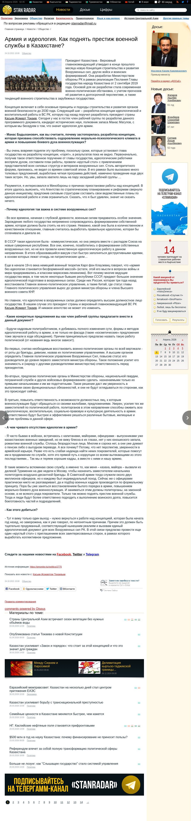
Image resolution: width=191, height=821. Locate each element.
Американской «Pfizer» (169, 303)
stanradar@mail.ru (83, 23)
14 (81, 802)
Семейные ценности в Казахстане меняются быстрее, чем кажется (56, 714)
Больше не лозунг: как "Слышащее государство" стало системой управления (63, 763)
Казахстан (37, 2)
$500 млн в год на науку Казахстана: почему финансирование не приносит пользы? (68, 737)
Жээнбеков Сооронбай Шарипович (173, 120)
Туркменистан (95, 2)
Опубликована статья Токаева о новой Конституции (45, 634)
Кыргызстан (55, 2)
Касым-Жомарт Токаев (21, 118)
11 (62, 802)
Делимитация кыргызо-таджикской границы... (116, 666)
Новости (31, 29)
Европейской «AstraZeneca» (164, 290)
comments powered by (25, 608)
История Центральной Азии (141, 18)
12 (68, 802)
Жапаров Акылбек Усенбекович (174, 98)
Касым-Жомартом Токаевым (49, 574)
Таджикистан (75, 2)
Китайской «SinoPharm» (169, 299)
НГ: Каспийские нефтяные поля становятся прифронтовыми (51, 725)
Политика (7, 18)
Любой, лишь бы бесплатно (171, 307)
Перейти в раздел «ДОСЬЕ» (166, 81)
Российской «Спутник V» (170, 295)
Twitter (77, 554)
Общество (36, 18)
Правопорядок (85, 18)
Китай (131, 2)
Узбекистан (115, 2)
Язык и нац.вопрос (108, 18)
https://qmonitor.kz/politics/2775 (46, 566)
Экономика (21, 18)
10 (55, 802)
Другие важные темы (176, 18)
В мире (145, 2)
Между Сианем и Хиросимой (46, 664)
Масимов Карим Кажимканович (169, 70)
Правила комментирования (20, 601)
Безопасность (64, 18)
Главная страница (14, 29)
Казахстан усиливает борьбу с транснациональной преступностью (56, 702)
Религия (49, 18)
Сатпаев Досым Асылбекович (174, 141)
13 (75, 802)
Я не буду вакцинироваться (171, 311)
